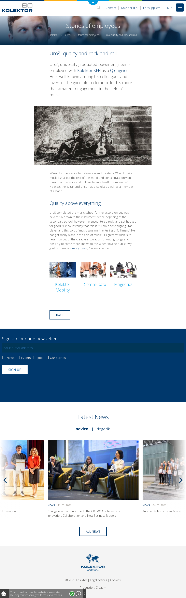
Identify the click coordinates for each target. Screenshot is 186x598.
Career (67, 35)
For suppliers (151, 8)
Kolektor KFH (89, 70)
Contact (111, 8)
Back (60, 315)
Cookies (115, 580)
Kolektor (53, 35)
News (10, 358)
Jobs (40, 358)
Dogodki (104, 429)
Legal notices (98, 580)
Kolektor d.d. (129, 8)
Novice (82, 429)
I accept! (72, 593)
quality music (78, 248)
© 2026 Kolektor (76, 580)
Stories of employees (88, 35)
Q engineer (120, 70)
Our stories (58, 358)
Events (26, 358)
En (169, 8)
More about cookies (78, 593)
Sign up (14, 370)
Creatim (101, 587)
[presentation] (33, 384)
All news (93, 531)
